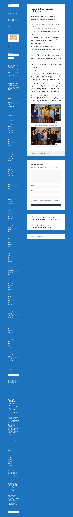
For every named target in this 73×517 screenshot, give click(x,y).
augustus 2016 (10, 339)
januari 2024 (10, 173)
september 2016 (10, 337)
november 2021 (10, 221)
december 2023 (10, 175)
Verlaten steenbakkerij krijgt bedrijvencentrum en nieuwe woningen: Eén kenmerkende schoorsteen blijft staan (13, 504)
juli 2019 (9, 274)
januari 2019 (10, 285)
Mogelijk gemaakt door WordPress (37, 236)
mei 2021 (9, 233)
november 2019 (10, 266)
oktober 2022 (10, 201)
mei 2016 (9, 345)
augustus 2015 (10, 362)
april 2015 (9, 369)
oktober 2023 (10, 178)
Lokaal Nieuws (11, 106)
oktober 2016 (10, 336)
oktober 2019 (10, 268)
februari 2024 (10, 171)
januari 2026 (10, 128)
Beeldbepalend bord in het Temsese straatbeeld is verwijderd (12, 437)
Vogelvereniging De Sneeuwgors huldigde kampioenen (12, 425)
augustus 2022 (10, 205)
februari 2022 (10, 216)
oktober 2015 (10, 358)
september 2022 (10, 203)
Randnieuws (10, 111)
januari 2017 (10, 330)
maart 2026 (10, 124)
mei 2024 (9, 165)
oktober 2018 (10, 291)
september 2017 (10, 315)
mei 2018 (9, 300)
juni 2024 (9, 164)
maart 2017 (10, 326)
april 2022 (9, 212)
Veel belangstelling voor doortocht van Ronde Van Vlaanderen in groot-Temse (12, 77)
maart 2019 (10, 281)
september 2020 (10, 248)
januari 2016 (10, 352)
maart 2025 (10, 147)
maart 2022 (10, 214)
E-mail (32, 190)
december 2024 (10, 152)
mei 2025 (9, 143)
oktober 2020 (10, 246)
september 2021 (10, 225)
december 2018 (10, 287)
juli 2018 (9, 296)
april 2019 (9, 279)
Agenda (9, 100)
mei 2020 (9, 255)
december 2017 (10, 309)
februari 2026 (10, 126)
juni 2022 (9, 208)
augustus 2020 (10, 250)
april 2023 (9, 190)
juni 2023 (9, 186)
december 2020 (10, 242)
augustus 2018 (10, 294)
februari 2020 (10, 261)
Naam (32, 185)
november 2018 (10, 289)
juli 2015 (9, 364)
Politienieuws (10, 110)
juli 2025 (9, 139)
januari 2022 (10, 218)
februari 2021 (10, 238)
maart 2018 (10, 304)
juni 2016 (9, 343)
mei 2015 (9, 367)
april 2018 (9, 302)
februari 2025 (10, 149)
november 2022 (10, 199)
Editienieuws (10, 102)
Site (31, 195)
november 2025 (10, 132)
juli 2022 (9, 207)
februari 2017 (10, 328)
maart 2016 (10, 349)
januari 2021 (10, 240)
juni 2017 (9, 321)
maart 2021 (10, 236)
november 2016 (10, 334)
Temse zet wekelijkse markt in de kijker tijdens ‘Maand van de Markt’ (13, 88)
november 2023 (10, 177)
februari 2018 (10, 306)
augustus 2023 (10, 182)
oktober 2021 (10, 223)
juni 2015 (9, 365)
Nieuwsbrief (10, 108)
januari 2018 (10, 307)
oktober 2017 (10, 313)
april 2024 (9, 167)
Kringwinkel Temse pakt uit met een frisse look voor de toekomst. (13, 499)
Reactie (32, 169)
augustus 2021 (10, 227)
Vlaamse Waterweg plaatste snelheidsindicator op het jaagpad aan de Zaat (13, 442)
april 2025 (9, 145)
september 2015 (10, 360)
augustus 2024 (10, 160)
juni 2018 (9, 298)
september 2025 (10, 135)
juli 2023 (9, 184)
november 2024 (10, 154)
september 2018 (10, 293)
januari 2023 (10, 195)
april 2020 (9, 257)
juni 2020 (9, 253)
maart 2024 (10, 169)
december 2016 (10, 332)
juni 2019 (9, 276)
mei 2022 (9, 210)
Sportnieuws (10, 113)
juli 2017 (9, 319)
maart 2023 (10, 192)
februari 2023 (10, 193)
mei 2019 (9, 278)
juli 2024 (9, 162)
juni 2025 (9, 141)
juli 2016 (9, 341)
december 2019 (10, 264)
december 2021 (10, 220)
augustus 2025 (10, 137)
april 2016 (9, 347)
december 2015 (10, 354)
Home (9, 104)
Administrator (41, 153)
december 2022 (10, 197)
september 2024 (10, 158)
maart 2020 (10, 259)
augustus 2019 (10, 272)
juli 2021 (9, 229)
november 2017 (10, 311)
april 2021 (9, 235)
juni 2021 (9, 231)
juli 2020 (9, 251)
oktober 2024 (10, 156)
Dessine (9, 502)
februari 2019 (10, 283)
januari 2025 (10, 150)
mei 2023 (9, 188)
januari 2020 (10, 263)
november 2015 (10, 356)
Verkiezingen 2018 (11, 115)
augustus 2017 (10, 317)
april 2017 (9, 324)
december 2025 (10, 130)
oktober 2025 (10, 134)
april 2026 (9, 122)
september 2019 (10, 270)
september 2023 (10, 180)
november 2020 (10, 244)
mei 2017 (9, 322)
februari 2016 (10, 350)
